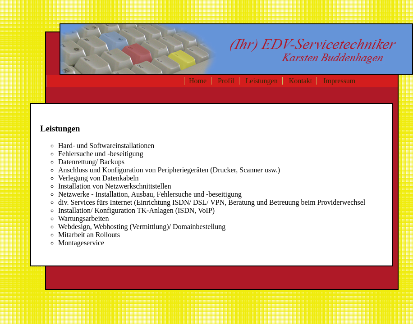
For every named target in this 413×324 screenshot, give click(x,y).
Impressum (339, 81)
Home (197, 81)
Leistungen (262, 81)
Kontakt (300, 81)
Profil (226, 81)
